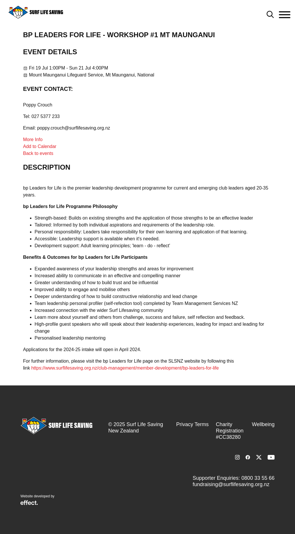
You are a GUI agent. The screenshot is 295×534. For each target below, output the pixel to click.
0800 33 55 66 (258, 478)
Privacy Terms (192, 424)
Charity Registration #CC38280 (229, 430)
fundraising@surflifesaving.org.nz (231, 484)
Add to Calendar (39, 146)
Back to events (38, 153)
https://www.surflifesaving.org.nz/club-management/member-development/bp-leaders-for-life (125, 368)
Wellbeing (263, 424)
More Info (33, 139)
